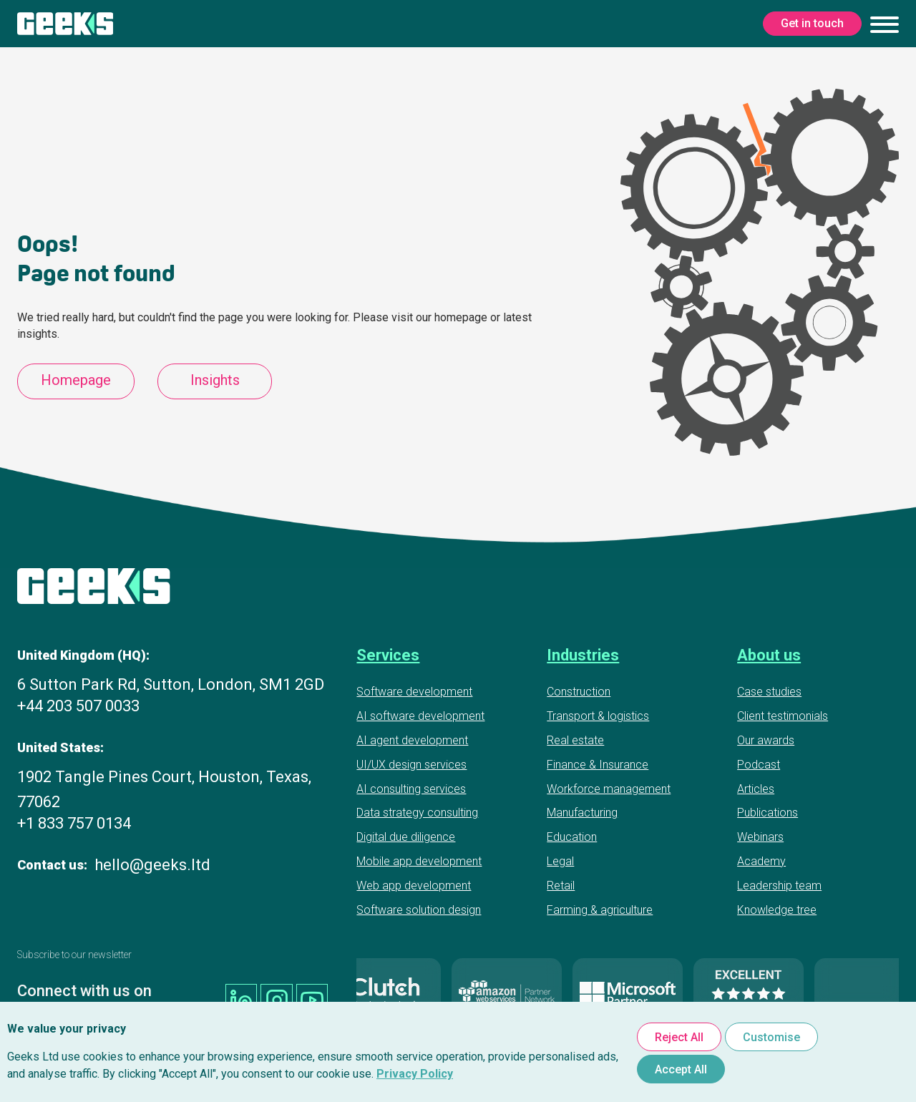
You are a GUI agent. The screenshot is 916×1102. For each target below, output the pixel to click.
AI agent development (412, 740)
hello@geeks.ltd (152, 865)
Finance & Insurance (597, 764)
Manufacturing (582, 812)
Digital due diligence (405, 837)
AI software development (420, 716)
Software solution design (418, 910)
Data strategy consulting (417, 812)
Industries (583, 655)
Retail (561, 885)
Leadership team (779, 885)
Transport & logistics (598, 716)
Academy (761, 861)
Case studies (769, 691)
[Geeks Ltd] (65, 23)
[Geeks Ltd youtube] (313, 997)
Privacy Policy (414, 1074)
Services (387, 655)
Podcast (758, 764)
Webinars (760, 837)
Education (572, 837)
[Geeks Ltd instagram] (279, 997)
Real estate (575, 740)
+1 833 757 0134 (74, 823)
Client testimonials (782, 716)
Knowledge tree (777, 910)
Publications (767, 812)
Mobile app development (419, 861)
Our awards (765, 740)
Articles (755, 789)
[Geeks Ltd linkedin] (245, 997)
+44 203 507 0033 (78, 706)
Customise (771, 1037)
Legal (560, 861)
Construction (578, 691)
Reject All (679, 1037)
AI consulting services (411, 789)
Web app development (413, 885)
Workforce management (609, 789)
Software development (414, 691)
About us (769, 655)
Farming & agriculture (600, 910)
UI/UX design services (411, 764)
